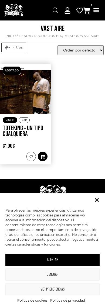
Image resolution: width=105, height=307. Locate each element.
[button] (97, 200)
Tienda (25, 36)
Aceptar (52, 260)
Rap (24, 120)
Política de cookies (32, 300)
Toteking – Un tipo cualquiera (23, 131)
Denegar (53, 274)
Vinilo (10, 120)
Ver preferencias (53, 289)
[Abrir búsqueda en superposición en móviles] (55, 10)
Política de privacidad (67, 300)
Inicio (11, 36)
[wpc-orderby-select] (80, 50)
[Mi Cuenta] (67, 10)
